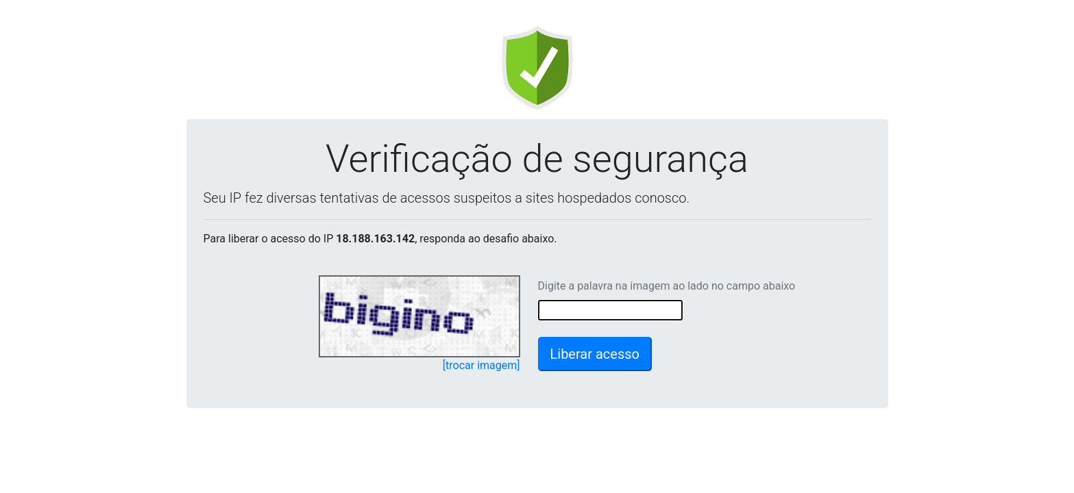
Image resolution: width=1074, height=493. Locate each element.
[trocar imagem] (481, 365)
